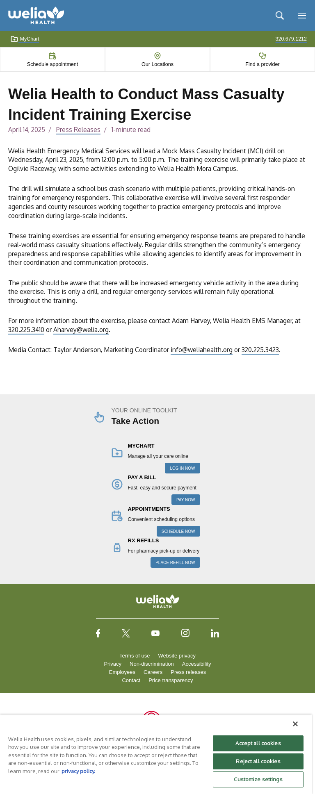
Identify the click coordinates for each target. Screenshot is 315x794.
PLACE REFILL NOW (175, 562)
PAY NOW (185, 500)
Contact (131, 680)
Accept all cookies (258, 743)
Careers (153, 672)
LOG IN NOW (182, 468)
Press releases (188, 672)
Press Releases (78, 129)
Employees (122, 672)
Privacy (112, 664)
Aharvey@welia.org (81, 329)
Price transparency (170, 680)
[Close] (295, 723)
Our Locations (157, 64)
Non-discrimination (152, 664)
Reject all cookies (258, 761)
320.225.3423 (260, 350)
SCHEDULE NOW (178, 531)
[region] (156, 754)
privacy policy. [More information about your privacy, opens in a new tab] (78, 771)
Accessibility (196, 664)
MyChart (24, 39)
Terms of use (134, 656)
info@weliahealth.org (202, 350)
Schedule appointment (52, 64)
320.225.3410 (26, 329)
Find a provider (262, 64)
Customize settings (258, 779)
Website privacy (177, 656)
